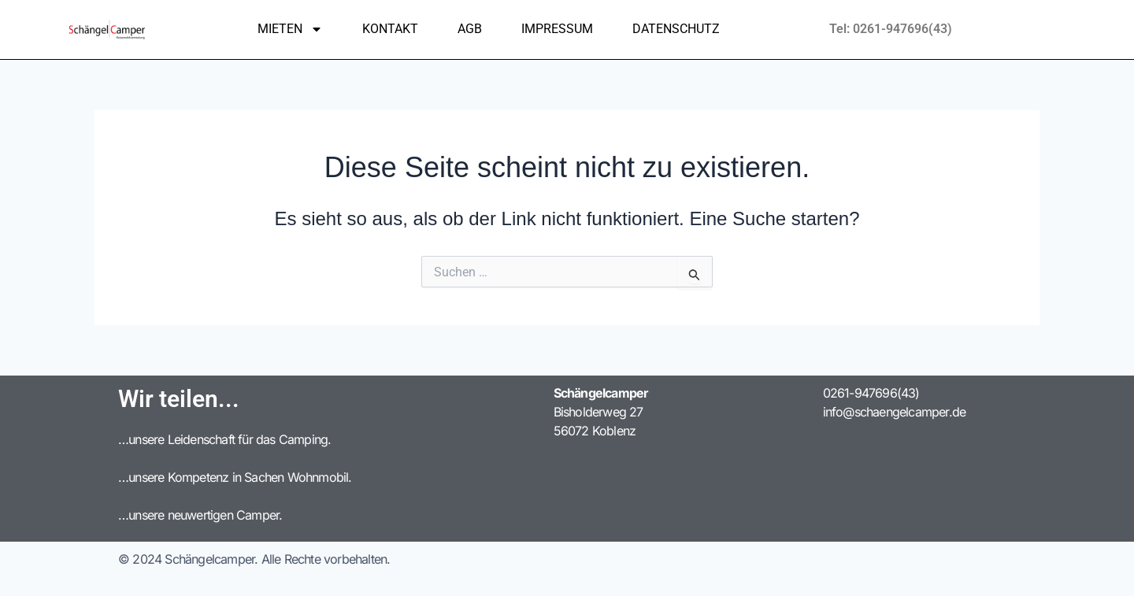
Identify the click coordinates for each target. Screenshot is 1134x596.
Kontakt (390, 28)
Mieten (290, 29)
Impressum (557, 28)
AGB (470, 28)
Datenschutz (676, 28)
